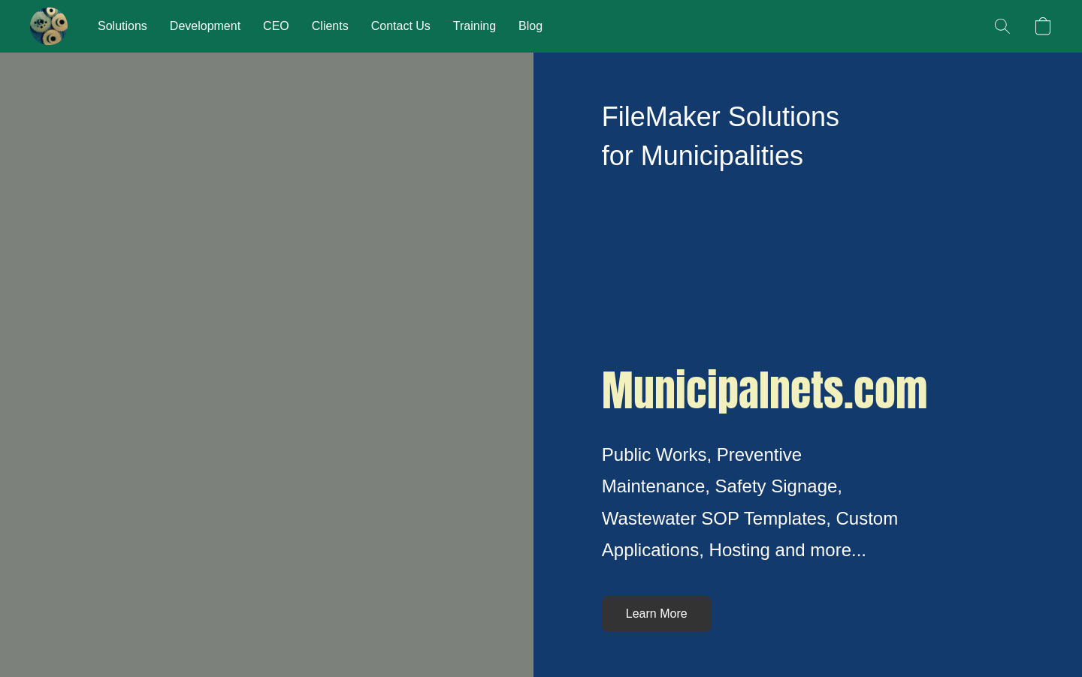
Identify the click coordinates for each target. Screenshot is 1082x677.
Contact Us (401, 26)
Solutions (122, 26)
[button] (49, 26)
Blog (530, 26)
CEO (276, 26)
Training (474, 26)
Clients (330, 26)
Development (205, 26)
